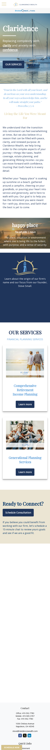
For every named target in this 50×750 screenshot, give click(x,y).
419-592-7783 (28, 713)
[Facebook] (20, 735)
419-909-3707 (28, 716)
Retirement (25, 748)
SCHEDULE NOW (11, 747)
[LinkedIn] (29, 735)
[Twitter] (25, 735)
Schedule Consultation (18, 512)
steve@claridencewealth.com (25, 731)
